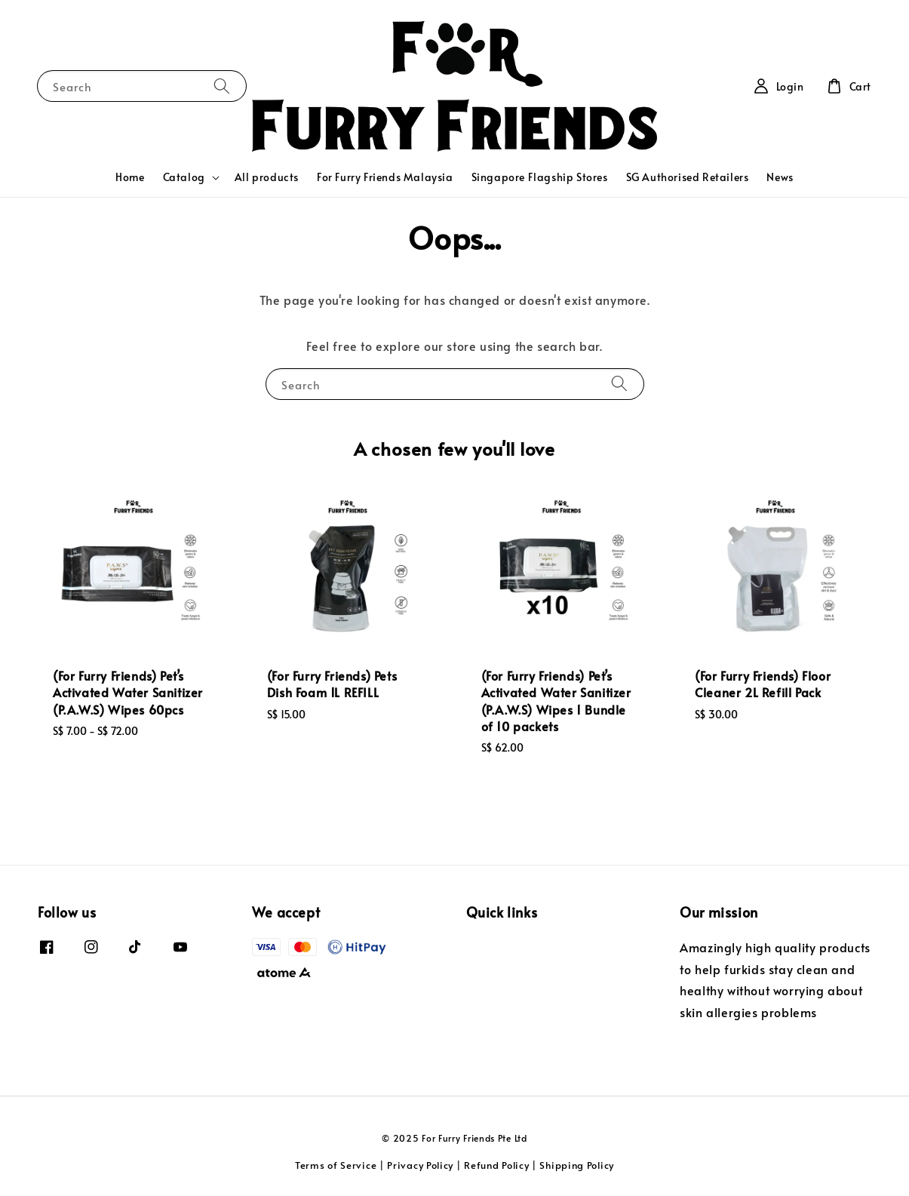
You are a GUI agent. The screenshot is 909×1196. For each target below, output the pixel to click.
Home (129, 177)
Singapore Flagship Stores (539, 177)
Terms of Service (335, 1165)
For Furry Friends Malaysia (385, 177)
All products (267, 177)
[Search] (222, 85)
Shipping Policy (576, 1165)
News (779, 177)
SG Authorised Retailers (687, 177)
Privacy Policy (420, 1165)
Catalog (184, 177)
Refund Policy (496, 1165)
